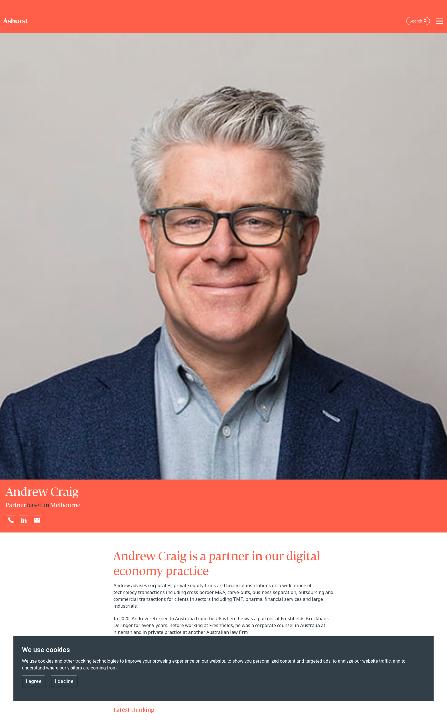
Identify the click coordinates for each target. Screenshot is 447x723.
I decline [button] (64, 681)
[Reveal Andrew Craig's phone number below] (11, 520)
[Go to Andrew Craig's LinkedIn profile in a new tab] (24, 520)
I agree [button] (34, 681)
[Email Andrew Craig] (37, 520)
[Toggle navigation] (439, 21)
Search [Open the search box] (418, 21)
